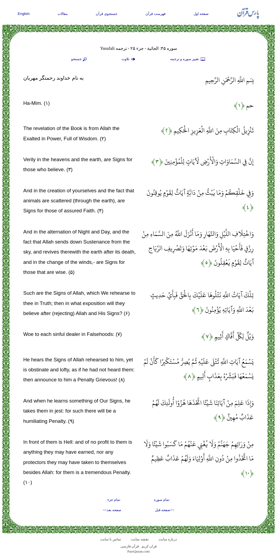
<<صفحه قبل (164, 510)
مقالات (63, 14)
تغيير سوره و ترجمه (188, 59)
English (24, 14)
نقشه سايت (140, 539)
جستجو (79, 59)
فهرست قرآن (156, 14)
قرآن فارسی (129, 546)
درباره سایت (168, 539)
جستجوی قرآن (106, 14)
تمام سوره (162, 500)
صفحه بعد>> (112, 510)
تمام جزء (113, 500)
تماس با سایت (110, 539)
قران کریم (149, 546)
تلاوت (129, 59)
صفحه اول (201, 14)
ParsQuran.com (138, 551)
